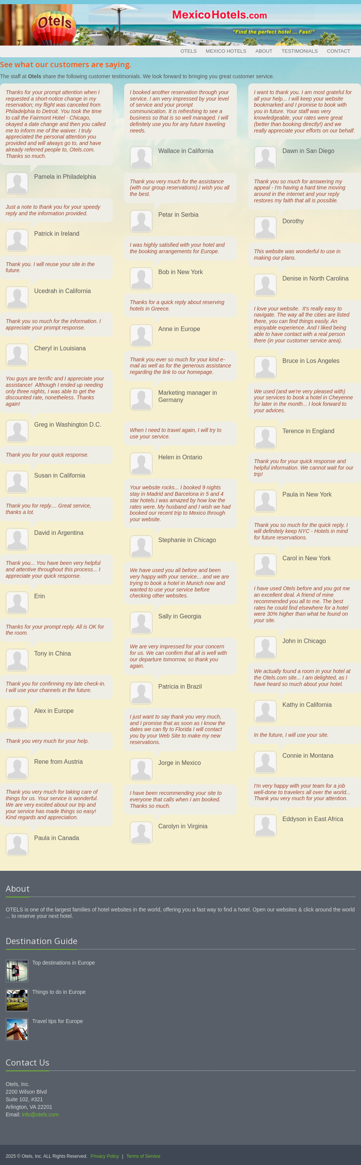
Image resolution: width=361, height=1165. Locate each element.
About (264, 51)
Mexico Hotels (226, 51)
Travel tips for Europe (57, 1021)
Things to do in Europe (59, 992)
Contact (338, 51)
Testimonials (300, 51)
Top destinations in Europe (63, 963)
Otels (188, 51)
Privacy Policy (105, 1156)
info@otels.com (40, 1114)
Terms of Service (143, 1156)
